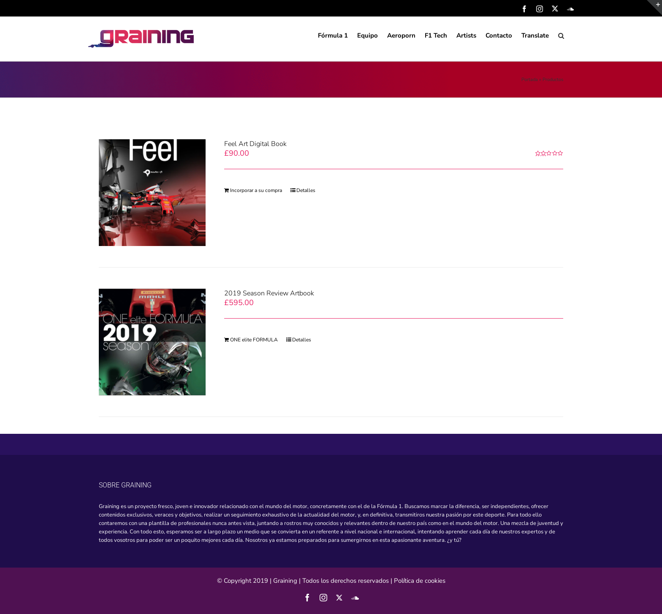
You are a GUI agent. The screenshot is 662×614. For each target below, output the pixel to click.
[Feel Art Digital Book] (152, 192)
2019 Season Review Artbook (269, 293)
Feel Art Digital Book (255, 144)
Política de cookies (419, 580)
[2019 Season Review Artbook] (152, 342)
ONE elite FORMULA (254, 339)
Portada (529, 79)
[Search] (561, 35)
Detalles (305, 190)
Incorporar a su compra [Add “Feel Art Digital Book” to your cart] (256, 190)
